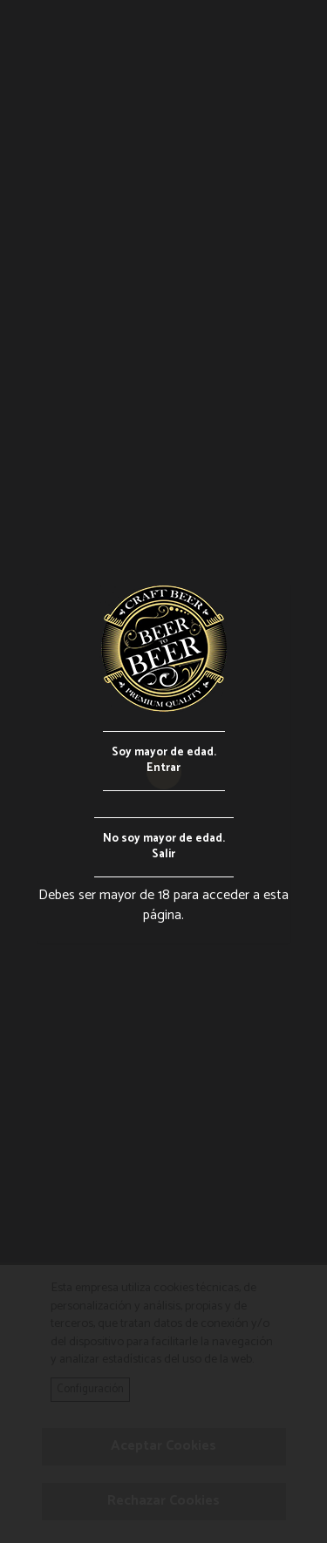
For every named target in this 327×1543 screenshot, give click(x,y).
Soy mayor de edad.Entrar (164, 760)
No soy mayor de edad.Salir (164, 846)
